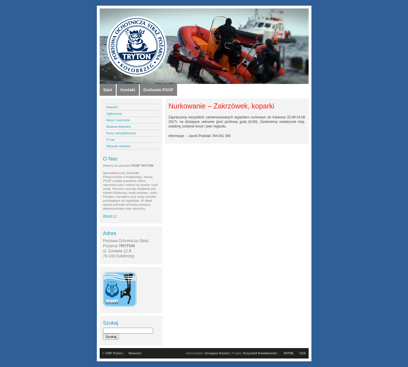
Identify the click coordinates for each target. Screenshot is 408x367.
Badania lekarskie (118, 126)
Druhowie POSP (158, 90)
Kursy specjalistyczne (121, 133)
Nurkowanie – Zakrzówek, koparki (221, 106)
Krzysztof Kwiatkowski (260, 353)
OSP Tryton (114, 353)
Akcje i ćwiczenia (118, 120)
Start (107, 90)
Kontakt (127, 90)
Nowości (112, 107)
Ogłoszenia (114, 113)
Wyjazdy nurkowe (118, 146)
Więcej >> (110, 216)
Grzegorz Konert (217, 353)
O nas (110, 139)
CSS (302, 353)
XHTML (288, 353)
